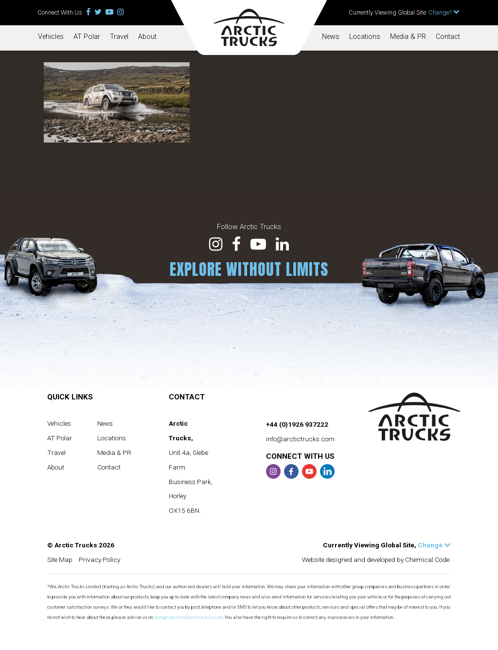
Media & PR (408, 37)
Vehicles (51, 37)
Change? (444, 12)
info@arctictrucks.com (300, 439)
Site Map (59, 559)
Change (434, 545)
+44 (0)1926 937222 (297, 424)
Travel (119, 37)
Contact (448, 37)
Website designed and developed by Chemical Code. (376, 559)
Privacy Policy (99, 559)
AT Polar (86, 37)
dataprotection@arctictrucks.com (188, 617)
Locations (364, 37)
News (330, 37)
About (147, 37)
